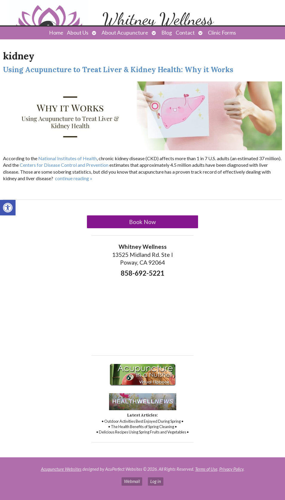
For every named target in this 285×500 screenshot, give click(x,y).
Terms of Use (206, 469)
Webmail (132, 481)
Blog (166, 33)
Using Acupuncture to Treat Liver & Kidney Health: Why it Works (118, 69)
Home (56, 33)
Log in (155, 481)
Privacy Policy (231, 469)
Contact (185, 33)
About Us (77, 33)
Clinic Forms (222, 33)
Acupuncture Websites (61, 469)
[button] (8, 207)
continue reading (73, 178)
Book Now (142, 221)
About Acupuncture (125, 33)
